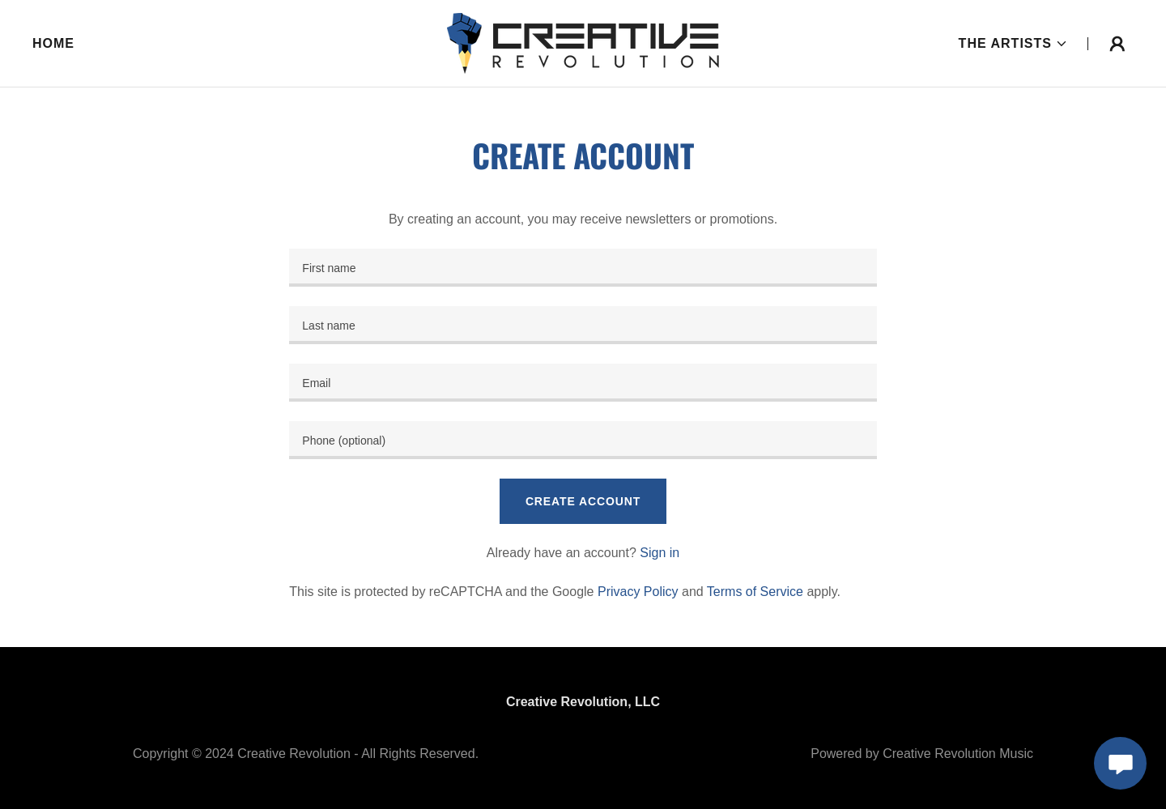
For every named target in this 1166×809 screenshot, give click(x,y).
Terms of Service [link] (755, 591)
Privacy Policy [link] (638, 591)
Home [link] (53, 43)
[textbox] (582, 268)
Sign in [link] (659, 553)
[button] (1013, 43)
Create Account (583, 501)
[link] (583, 42)
